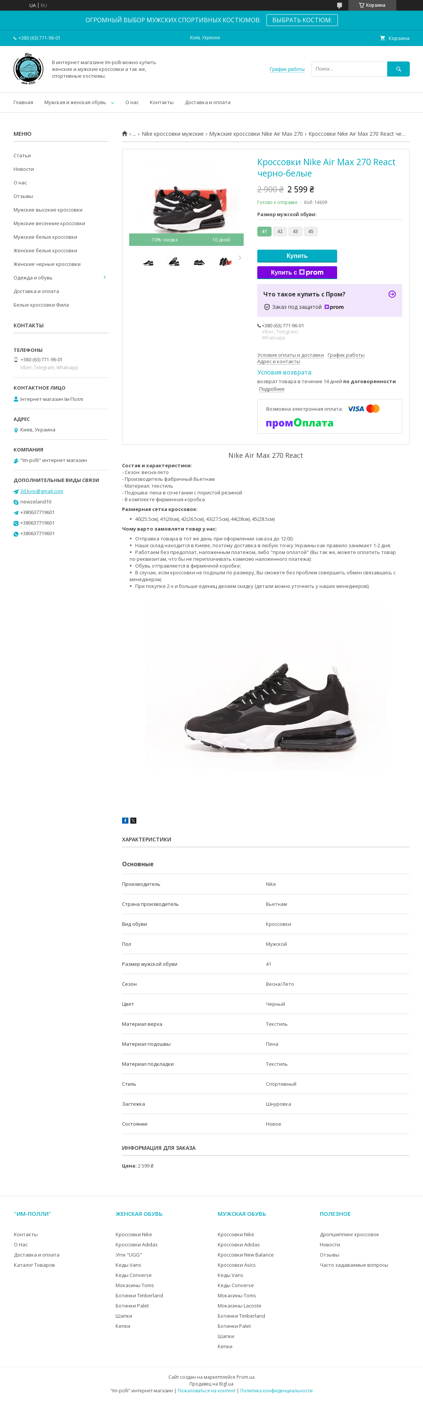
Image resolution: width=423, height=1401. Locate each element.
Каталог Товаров (34, 1264)
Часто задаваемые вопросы (354, 1264)
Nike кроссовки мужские (173, 134)
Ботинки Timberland (139, 1295)
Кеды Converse (134, 1275)
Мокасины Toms (135, 1285)
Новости (24, 169)
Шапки (124, 1315)
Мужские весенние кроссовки (49, 223)
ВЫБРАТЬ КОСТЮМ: (302, 20)
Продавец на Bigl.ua (211, 1384)
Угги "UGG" (129, 1254)
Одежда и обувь (33, 277)
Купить (297, 256)
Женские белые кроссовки (45, 250)
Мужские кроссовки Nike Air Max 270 (256, 134)
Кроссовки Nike (134, 1234)
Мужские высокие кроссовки (48, 209)
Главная (23, 102)
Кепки (123, 1326)
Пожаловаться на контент (206, 1390)
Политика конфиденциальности (276, 1390)
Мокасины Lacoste (239, 1305)
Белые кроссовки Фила (41, 304)
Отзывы (23, 196)
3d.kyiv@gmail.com (41, 491)
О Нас (20, 1244)
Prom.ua (246, 1377)
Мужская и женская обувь (75, 102)
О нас (132, 102)
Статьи (22, 155)
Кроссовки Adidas (137, 1244)
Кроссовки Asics (237, 1264)
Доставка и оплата (208, 102)
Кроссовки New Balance (246, 1254)
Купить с (297, 272)
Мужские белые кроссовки (45, 236)
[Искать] (398, 68)
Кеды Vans (128, 1264)
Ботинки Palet (132, 1305)
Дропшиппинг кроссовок (349, 1234)
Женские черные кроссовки (47, 264)
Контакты (162, 102)
